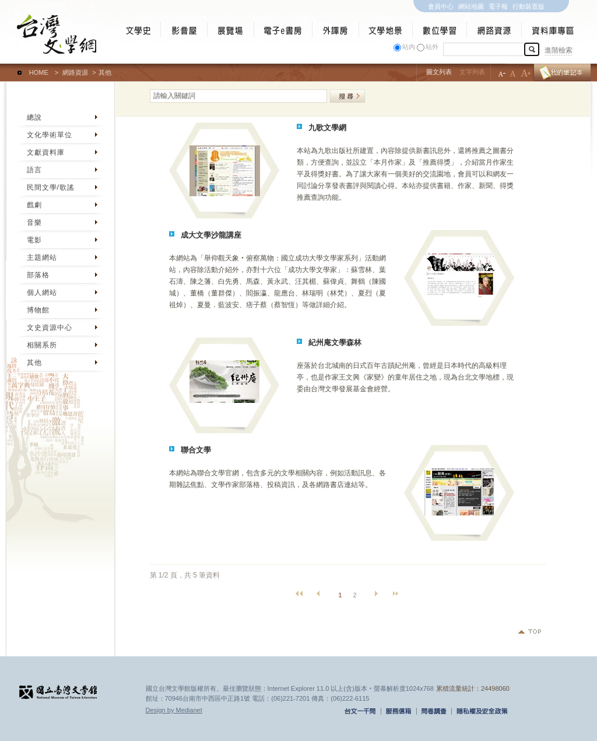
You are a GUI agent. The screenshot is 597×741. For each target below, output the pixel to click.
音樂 (34, 222)
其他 (34, 363)
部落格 (38, 275)
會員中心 (441, 6)
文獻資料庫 (46, 152)
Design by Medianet (174, 710)
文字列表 (472, 71)
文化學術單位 (49, 135)
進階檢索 (559, 50)
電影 (34, 240)
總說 (34, 117)
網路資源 (75, 72)
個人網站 (42, 292)
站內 (408, 46)
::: (9, 67)
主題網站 (42, 257)
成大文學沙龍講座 (211, 235)
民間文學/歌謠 (51, 187)
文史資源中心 (49, 327)
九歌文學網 (327, 127)
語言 (34, 170)
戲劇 (34, 205)
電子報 (498, 6)
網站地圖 (471, 6)
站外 (432, 46)
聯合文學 (196, 450)
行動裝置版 (528, 6)
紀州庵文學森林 (334, 342)
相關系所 (42, 345)
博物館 (38, 310)
